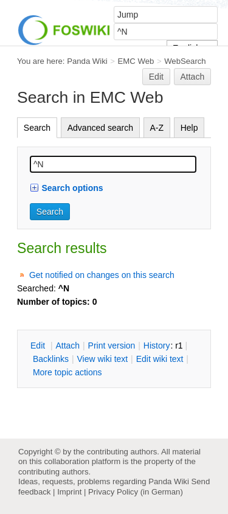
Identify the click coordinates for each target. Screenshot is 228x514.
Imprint (69, 491)
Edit (156, 77)
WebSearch (185, 61)
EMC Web (136, 61)
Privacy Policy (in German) (135, 491)
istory (156, 345)
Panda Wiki (87, 61)
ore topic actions (67, 372)
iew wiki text (102, 359)
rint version (112, 345)
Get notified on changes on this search (101, 275)
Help (189, 128)
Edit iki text (160, 359)
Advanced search (100, 128)
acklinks (51, 359)
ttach (67, 345)
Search (37, 128)
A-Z (157, 128)
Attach (193, 77)
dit (38, 345)
